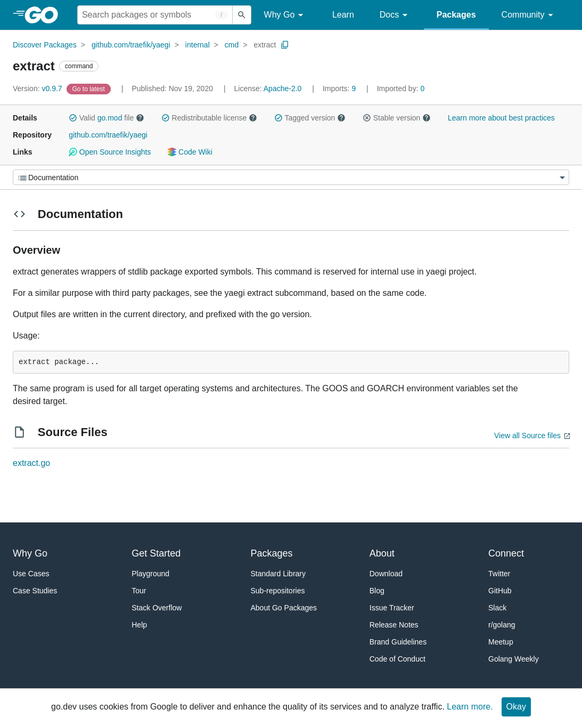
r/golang (501, 625)
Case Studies (35, 590)
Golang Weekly (513, 659)
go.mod (109, 118)
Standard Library (278, 573)
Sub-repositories (278, 590)
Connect (506, 553)
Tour (139, 590)
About (382, 553)
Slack (497, 607)
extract (264, 45)
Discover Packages (45, 45)
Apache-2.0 (283, 88)
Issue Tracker (392, 607)
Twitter (499, 573)
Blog (377, 590)
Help (139, 625)
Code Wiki (190, 152)
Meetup (500, 642)
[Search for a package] (155, 15)
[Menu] (291, 177)
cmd (232, 45)
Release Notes (394, 625)
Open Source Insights (110, 152)
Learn (343, 14)
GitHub (500, 590)
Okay (516, 706)
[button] (73, 118)
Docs (395, 15)
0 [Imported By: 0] (401, 88)
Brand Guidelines (398, 642)
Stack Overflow (157, 607)
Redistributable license (209, 118)
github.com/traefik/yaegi (131, 45)
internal (197, 45)
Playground (150, 573)
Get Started (156, 553)
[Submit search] (241, 15)
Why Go (285, 15)
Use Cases (31, 573)
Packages (456, 14)
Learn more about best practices (501, 118)
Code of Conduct (397, 659)
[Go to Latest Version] (90, 88)
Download (386, 573)
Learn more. (470, 706)
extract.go (31, 463)
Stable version (397, 118)
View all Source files (527, 435)
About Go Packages (284, 607)
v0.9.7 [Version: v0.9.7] (38, 88)
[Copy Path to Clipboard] (285, 45)
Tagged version (310, 118)
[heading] (45, 14)
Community (529, 15)
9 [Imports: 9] (340, 88)
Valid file (106, 118)
